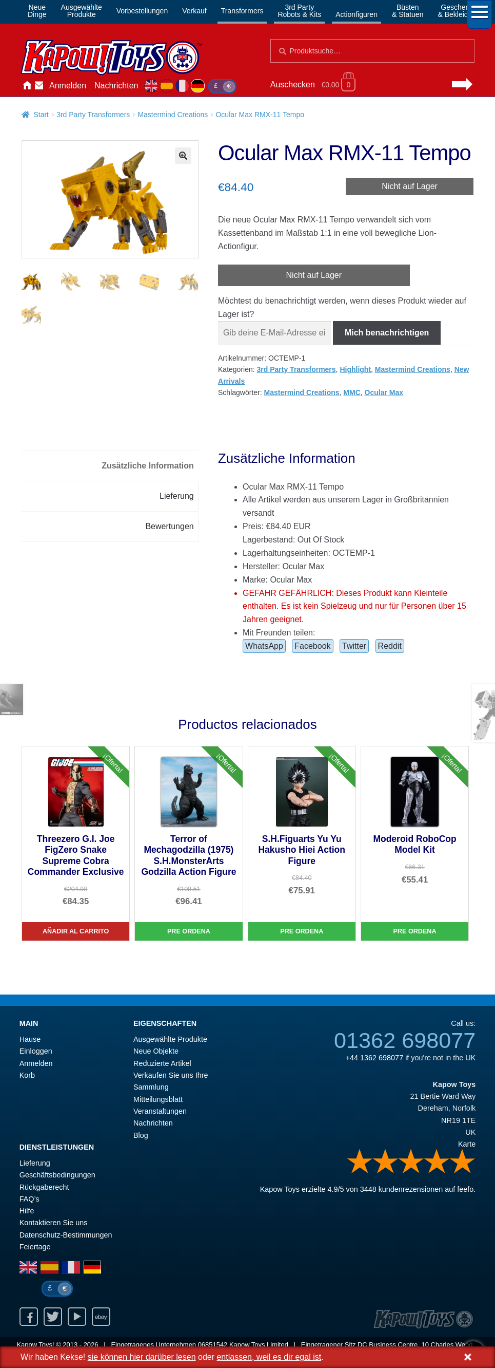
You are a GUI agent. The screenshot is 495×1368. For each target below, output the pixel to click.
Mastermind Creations (172, 114)
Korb (27, 1075)
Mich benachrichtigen (387, 332)
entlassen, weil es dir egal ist (268, 1357)
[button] (183, 155)
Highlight (355, 369)
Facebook (312, 646)
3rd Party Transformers (93, 114)
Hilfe (26, 1211)
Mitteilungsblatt (158, 1099)
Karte (467, 1144)
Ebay (101, 1316)
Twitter (354, 646)
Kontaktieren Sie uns (39, 86)
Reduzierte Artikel (162, 1063)
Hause (27, 86)
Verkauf (194, 11)
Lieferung (34, 1163)
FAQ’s (29, 1199)
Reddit (390, 646)
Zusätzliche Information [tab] (148, 465)
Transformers (242, 11)
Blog (140, 1135)
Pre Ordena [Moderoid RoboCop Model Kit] (415, 931)
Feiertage (35, 1247)
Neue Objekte (156, 1051)
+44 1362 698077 (374, 1058)
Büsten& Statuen (408, 10)
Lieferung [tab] (177, 496)
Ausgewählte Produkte (170, 1039)
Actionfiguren (356, 14)
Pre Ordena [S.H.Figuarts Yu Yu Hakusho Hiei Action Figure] (301, 931)
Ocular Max (384, 392)
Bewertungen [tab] (169, 526)
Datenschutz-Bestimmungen (65, 1235)
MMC (351, 392)
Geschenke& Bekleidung (459, 10)
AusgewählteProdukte (81, 10)
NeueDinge (37, 10)
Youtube (77, 1316)
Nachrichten (116, 85)
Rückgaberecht (44, 1187)
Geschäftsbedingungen (57, 1175)
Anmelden (67, 85)
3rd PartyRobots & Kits (299, 10)
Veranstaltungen (160, 1111)
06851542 (213, 1344)
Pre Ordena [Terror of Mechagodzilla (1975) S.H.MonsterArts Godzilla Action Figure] (188, 931)
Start (41, 114)
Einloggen (35, 1051)
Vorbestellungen (142, 11)
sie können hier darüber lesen (142, 1357)
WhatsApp (264, 646)
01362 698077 (405, 1040)
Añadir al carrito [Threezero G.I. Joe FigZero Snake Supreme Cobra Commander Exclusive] (76, 931)
